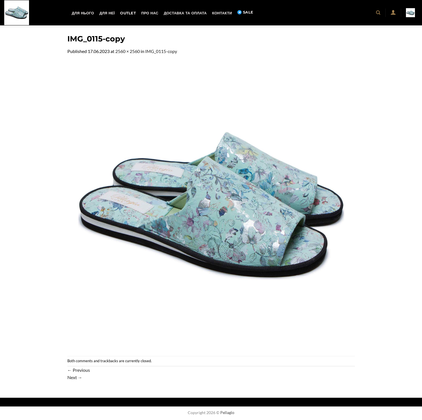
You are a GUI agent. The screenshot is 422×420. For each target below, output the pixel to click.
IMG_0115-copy (161, 51)
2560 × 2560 (127, 51)
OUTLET (128, 13)
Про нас (149, 13)
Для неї (107, 13)
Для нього (83, 13)
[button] (393, 12)
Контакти (222, 13)
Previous (78, 370)
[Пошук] (378, 12)
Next (74, 377)
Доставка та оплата (185, 13)
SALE (245, 12)
